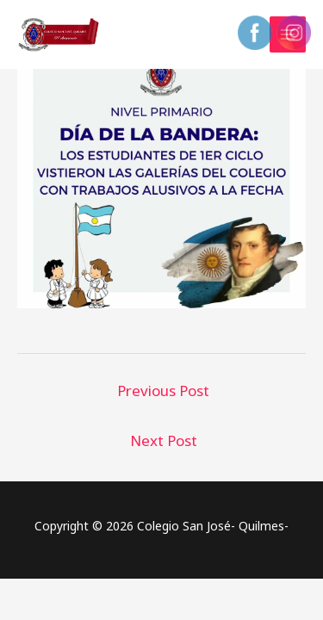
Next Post (163, 440)
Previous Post (163, 390)
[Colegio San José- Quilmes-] (60, 34)
